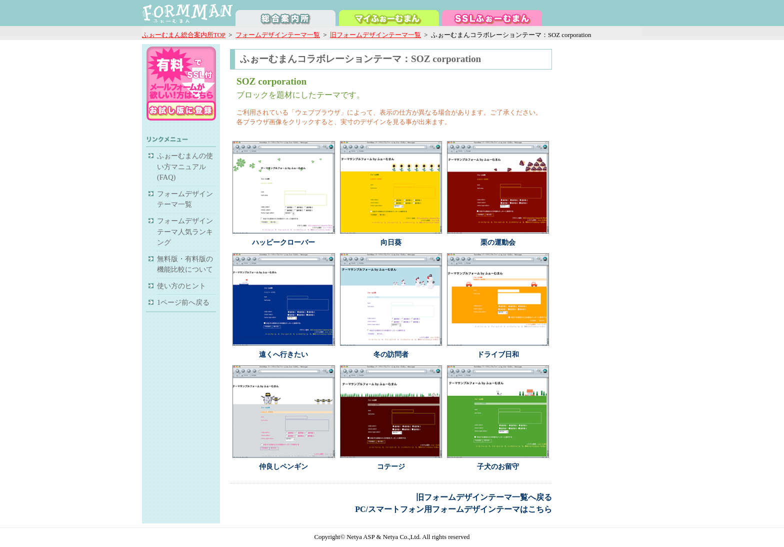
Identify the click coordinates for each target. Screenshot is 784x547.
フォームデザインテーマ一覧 (278, 35)
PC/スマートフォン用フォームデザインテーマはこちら (453, 509)
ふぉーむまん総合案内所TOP (184, 35)
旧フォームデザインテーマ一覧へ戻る (484, 497)
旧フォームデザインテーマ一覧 (375, 35)
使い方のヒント (181, 286)
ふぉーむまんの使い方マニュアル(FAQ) (185, 166)
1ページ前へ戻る (183, 302)
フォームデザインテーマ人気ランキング (185, 231)
